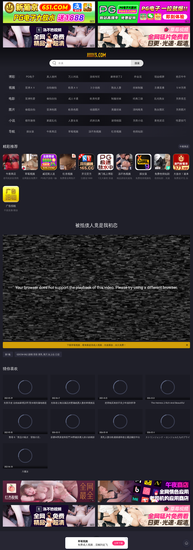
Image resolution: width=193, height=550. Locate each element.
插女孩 (30, 131)
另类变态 (181, 98)
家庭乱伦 (52, 120)
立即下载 (118, 543)
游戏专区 (95, 76)
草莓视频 (73, 131)
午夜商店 (52, 131)
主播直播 (159, 87)
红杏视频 (116, 131)
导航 (12, 131)
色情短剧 (138, 131)
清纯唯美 (138, 109)
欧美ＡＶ (73, 87)
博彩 (12, 76)
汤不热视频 (95, 131)
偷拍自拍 (52, 98)
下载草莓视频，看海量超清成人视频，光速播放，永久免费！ (127, 345)
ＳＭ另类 (181, 87)
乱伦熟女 (159, 98)
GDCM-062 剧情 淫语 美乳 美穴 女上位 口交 (38, 354)
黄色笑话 (159, 120)
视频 (12, 87)
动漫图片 (95, 109)
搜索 (137, 63)
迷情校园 (116, 120)
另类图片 (181, 109)
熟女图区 (159, 109)
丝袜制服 (138, 87)
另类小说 (138, 120)
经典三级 (138, 98)
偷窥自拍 (30, 109)
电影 (12, 98)
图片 (12, 109)
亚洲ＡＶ (30, 87)
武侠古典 (95, 120)
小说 (12, 120)
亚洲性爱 (30, 98)
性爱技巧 (181, 120)
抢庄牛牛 (181, 76)
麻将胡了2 (116, 76)
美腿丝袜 (116, 109)
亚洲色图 (52, 109)
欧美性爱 (95, 98)
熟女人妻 (116, 87)
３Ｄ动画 (95, 87)
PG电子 (30, 76)
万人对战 (73, 76)
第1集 (8, 354)
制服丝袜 (116, 98)
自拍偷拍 (52, 87)
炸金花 (138, 76)
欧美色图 (73, 109)
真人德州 (52, 76)
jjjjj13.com (96, 55)
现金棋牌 (159, 76)
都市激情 (30, 120)
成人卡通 (73, 98)
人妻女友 (73, 120)
